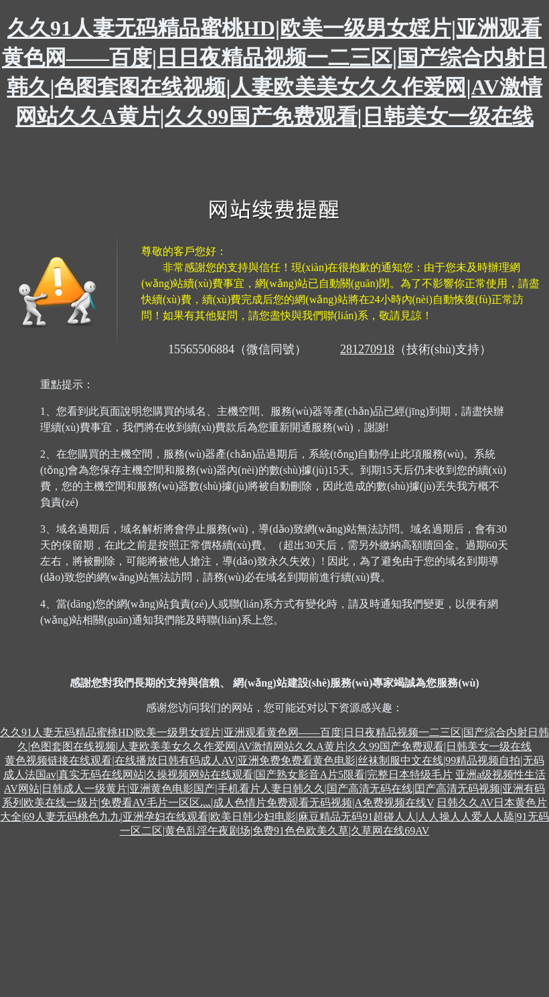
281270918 (367, 349)
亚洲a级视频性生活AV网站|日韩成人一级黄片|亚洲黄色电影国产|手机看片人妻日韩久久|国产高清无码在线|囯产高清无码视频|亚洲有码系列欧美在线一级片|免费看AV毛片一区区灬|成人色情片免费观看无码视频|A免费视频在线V (274, 788)
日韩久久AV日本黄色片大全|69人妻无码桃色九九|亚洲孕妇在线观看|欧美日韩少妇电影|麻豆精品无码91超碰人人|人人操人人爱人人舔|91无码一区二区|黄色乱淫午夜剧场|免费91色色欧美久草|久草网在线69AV (274, 816)
